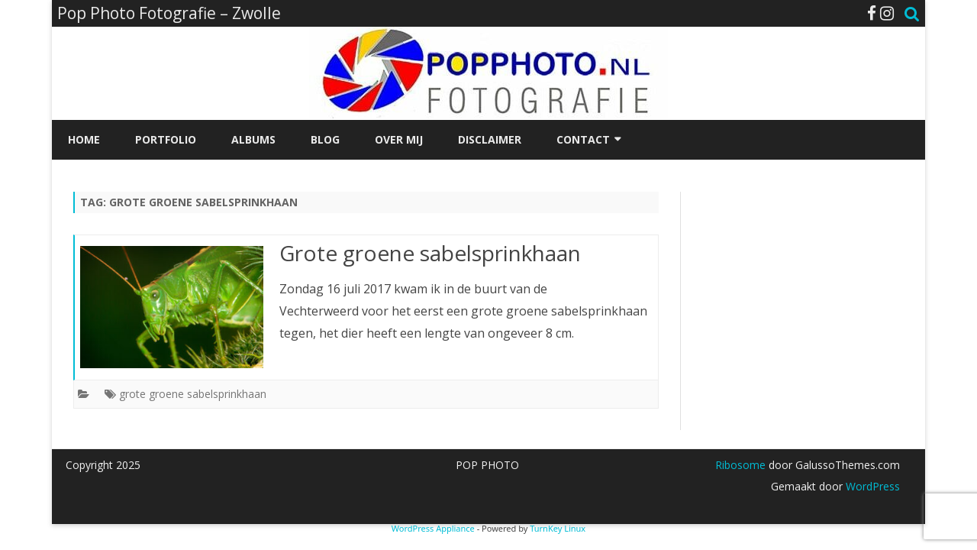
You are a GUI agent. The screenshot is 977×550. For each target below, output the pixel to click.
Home (84, 139)
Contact (583, 139)
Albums (253, 139)
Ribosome (740, 465)
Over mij (399, 139)
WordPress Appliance (433, 528)
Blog (325, 139)
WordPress (871, 486)
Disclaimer (489, 139)
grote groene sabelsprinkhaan (192, 394)
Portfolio (165, 139)
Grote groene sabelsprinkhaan (430, 252)
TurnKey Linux (557, 528)
